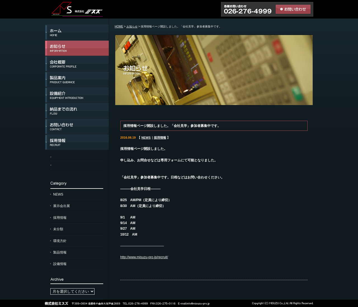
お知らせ (77, 48)
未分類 (58, 229)
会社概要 (77, 64)
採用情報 (77, 142)
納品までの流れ (77, 111)
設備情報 (60, 264)
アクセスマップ (76, 157)
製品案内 (77, 79)
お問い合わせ (77, 126)
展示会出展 (61, 206)
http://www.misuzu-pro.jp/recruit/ (144, 257)
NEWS (58, 194)
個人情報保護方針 (76, 165)
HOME (119, 26)
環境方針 (60, 241)
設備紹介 (77, 95)
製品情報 (60, 252)
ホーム (77, 32)
